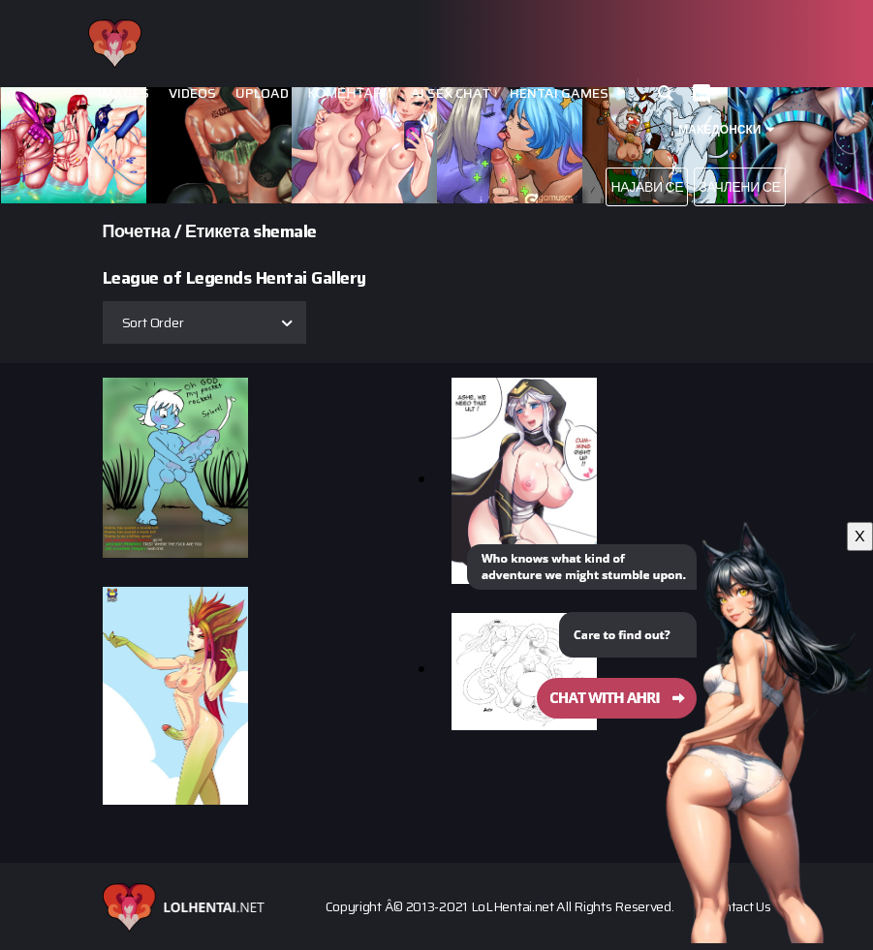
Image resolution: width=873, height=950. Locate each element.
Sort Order (153, 322)
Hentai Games (559, 93)
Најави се (646, 187)
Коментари (350, 93)
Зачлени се (739, 187)
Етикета (217, 231)
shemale (285, 231)
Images (123, 93)
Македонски (719, 129)
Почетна (137, 231)
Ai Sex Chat (450, 93)
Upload (262, 93)
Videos (192, 93)
